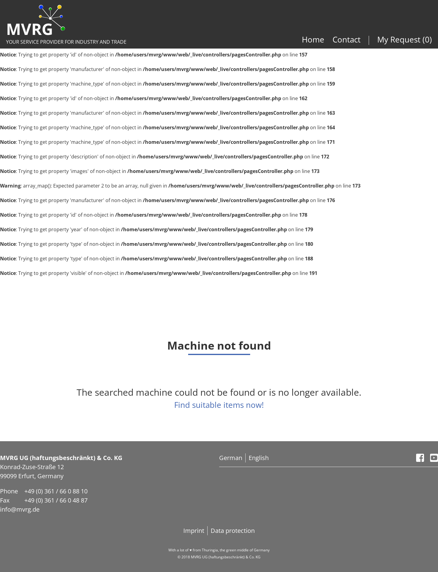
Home (314, 39)
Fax (4, 500)
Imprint (193, 530)
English (259, 458)
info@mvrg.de (20, 509)
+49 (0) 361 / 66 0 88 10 (56, 491)
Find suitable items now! (219, 404)
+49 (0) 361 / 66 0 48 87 (56, 500)
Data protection (233, 530)
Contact (346, 39)
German (230, 458)
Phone (9, 491)
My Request (399, 39)
